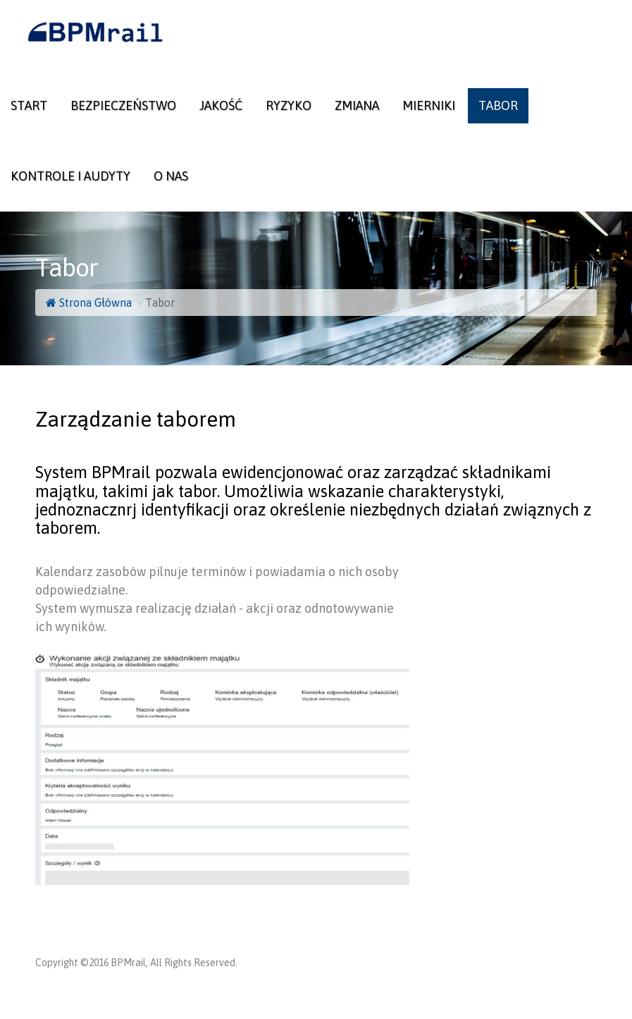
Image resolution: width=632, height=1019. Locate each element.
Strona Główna (89, 302)
